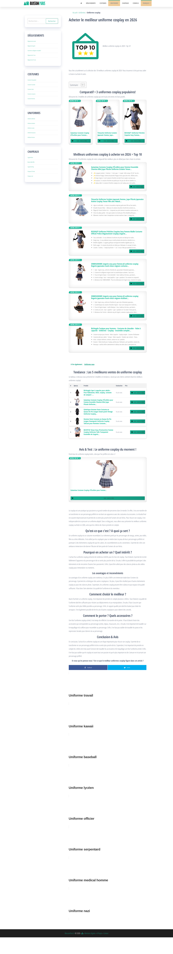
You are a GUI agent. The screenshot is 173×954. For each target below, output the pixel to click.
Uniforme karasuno (31, 133)
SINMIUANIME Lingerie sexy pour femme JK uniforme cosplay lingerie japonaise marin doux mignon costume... (114, 265)
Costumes (105, 3)
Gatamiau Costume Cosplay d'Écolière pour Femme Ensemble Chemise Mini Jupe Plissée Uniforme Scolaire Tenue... (114, 168)
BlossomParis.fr (70, 933)
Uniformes (116, 3)
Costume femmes (31, 99)
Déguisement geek (31, 46)
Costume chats (31, 89)
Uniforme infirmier (31, 119)
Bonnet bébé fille (31, 162)
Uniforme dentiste (31, 123)
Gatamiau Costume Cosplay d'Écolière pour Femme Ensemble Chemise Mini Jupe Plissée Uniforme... (98, 402)
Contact (105, 933)
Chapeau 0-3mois (31, 171)
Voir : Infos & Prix (82, 141)
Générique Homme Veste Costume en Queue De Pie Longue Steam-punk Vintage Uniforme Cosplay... (98, 411)
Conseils (136, 3)
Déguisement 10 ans (32, 60)
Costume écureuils (31, 85)
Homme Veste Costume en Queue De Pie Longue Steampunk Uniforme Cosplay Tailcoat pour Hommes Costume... (97, 421)
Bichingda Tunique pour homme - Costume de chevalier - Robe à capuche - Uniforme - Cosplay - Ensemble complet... (116, 329)
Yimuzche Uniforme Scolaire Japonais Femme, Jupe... (107, 134)
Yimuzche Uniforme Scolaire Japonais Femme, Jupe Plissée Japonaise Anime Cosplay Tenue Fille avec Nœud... (117, 200)
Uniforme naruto (31, 128)
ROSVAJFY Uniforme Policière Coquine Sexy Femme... (134, 134)
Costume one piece (31, 94)
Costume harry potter (32, 80)
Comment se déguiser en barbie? (34, 50)
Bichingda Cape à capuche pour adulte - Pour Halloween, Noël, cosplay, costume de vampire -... (97, 392)
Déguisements (94, 3)
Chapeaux (126, 3)
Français (146, 3)
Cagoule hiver (30, 157)
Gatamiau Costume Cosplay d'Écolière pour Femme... (80, 134)
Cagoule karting (31, 167)
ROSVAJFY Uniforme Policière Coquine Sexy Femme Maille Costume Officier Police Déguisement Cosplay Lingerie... (116, 233)
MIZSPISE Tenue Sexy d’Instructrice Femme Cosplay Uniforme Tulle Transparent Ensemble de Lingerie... (98, 432)
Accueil (75, 12)
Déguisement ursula (32, 41)
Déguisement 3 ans (31, 55)
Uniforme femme (31, 137)
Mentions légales (90, 933)
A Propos (99, 933)
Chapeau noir (30, 176)
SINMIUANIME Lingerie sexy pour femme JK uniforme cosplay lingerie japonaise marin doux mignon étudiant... (114, 297)
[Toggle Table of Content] (81, 85)
